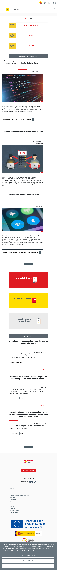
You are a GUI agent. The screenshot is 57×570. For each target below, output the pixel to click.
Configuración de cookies (15, 501)
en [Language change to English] (7, 9)
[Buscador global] (31, 9)
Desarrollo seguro (22, 252)
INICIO (25, 18)
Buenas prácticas (13, 252)
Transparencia (13, 508)
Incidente (12, 362)
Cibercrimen (28, 119)
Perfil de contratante (14, 510)
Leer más (37, 113)
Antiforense (14, 119)
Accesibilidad (13, 499)
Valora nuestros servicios (15, 491)
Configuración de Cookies (28, 555)
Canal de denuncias (14, 512)
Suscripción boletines (28, 470)
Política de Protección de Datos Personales (19, 495)
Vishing (21, 433)
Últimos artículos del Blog (28, 56)
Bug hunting (21, 119)
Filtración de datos (14, 398)
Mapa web (12, 506)
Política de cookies (14, 504)
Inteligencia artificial (24, 398)
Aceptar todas (27, 566)
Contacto (12, 488)
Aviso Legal (12, 497)
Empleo (11, 493)
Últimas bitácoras (28, 336)
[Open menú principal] (2, 2)
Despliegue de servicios (33, 252)
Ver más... (28, 263)
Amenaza (5, 252)
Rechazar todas (28, 561)
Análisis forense (6, 119)
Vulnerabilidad (19, 362)
